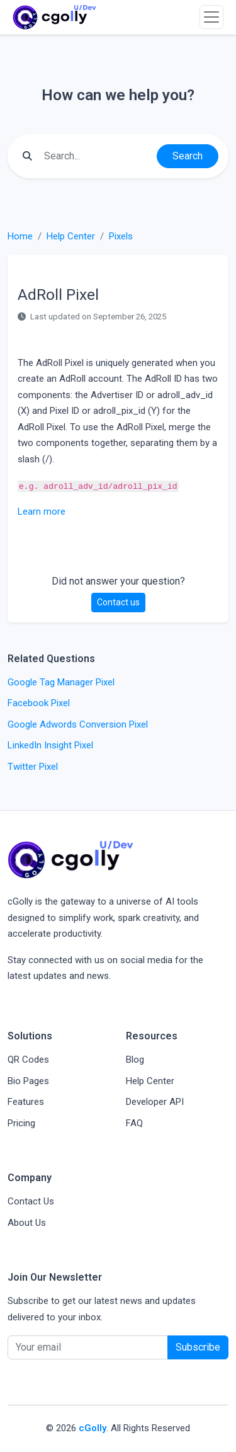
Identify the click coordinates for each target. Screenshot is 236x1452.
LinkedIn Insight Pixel (50, 745)
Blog (135, 1059)
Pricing (21, 1123)
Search (187, 156)
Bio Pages (28, 1081)
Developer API (155, 1101)
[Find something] (97, 156)
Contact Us (31, 1201)
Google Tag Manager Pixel (61, 682)
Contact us (118, 602)
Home (20, 236)
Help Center (71, 236)
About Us (27, 1222)
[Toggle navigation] (211, 17)
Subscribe (198, 1347)
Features (26, 1101)
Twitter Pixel (33, 766)
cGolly (92, 1428)
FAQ (134, 1123)
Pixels (121, 236)
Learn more (41, 511)
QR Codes (28, 1059)
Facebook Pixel (39, 703)
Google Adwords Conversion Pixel (78, 724)
